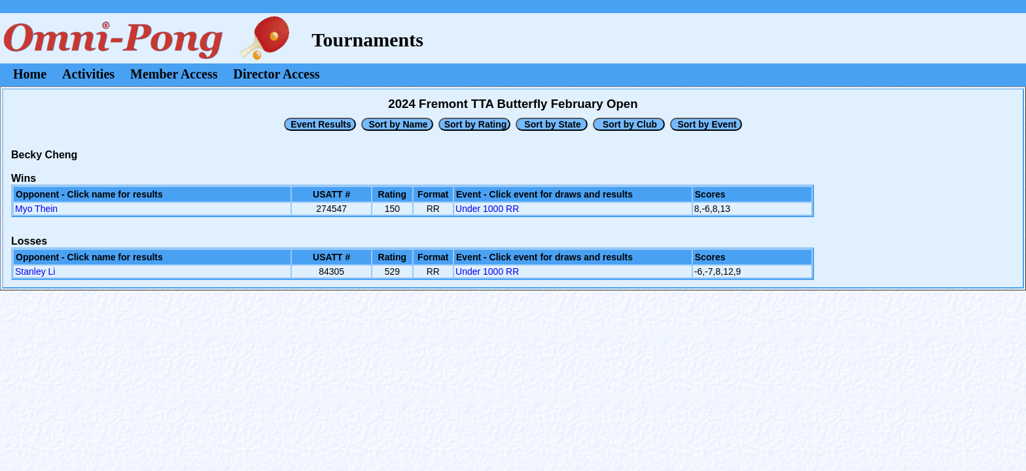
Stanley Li (35, 271)
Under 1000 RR (487, 208)
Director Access (277, 74)
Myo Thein (36, 208)
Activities (88, 74)
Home (29, 74)
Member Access (173, 74)
